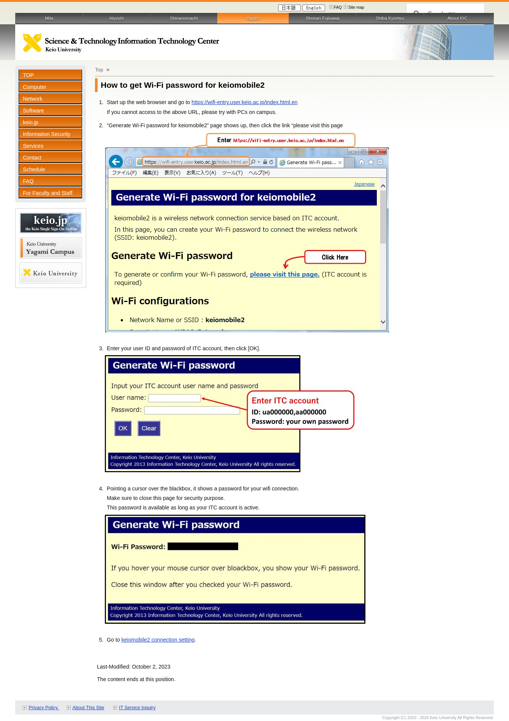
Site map (356, 7)
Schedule (34, 169)
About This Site (88, 707)
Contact (32, 158)
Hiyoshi (116, 18)
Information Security (46, 134)
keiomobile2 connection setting (158, 640)
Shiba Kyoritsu (390, 18)
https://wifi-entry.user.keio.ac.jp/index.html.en (244, 102)
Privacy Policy (43, 707)
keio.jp (30, 122)
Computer (34, 87)
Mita (49, 18)
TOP (28, 75)
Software (33, 111)
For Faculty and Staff (47, 193)
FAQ (338, 7)
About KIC (457, 18)
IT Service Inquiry (137, 707)
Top (99, 70)
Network (33, 99)
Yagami (253, 18)
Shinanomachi (184, 18)
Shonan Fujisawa (322, 18)
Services (33, 146)
